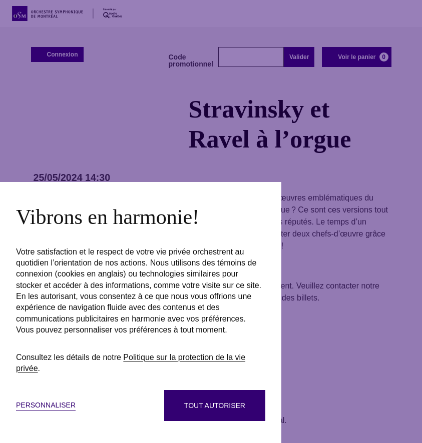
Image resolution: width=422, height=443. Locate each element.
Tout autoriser (214, 406)
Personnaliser (46, 405)
